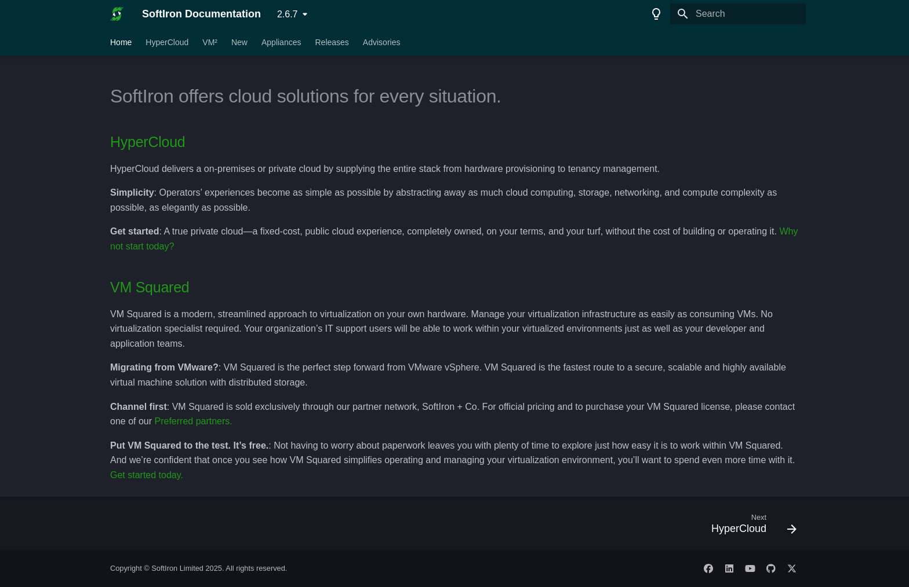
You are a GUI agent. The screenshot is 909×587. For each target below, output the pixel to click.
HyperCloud (167, 42)
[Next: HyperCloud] (750, 527)
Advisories (382, 42)
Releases (331, 42)
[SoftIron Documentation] (117, 13)
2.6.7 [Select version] (287, 14)
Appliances (281, 42)
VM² (209, 42)
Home (121, 42)
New (239, 42)
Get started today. (146, 475)
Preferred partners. (193, 421)
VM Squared (149, 287)
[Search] (738, 13)
